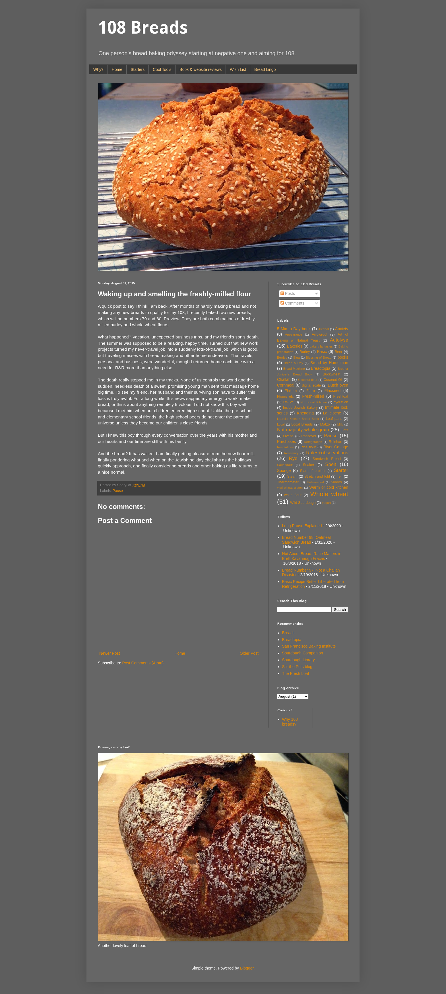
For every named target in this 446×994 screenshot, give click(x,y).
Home (117, 69)
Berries (282, 357)
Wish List (238, 69)
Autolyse (339, 340)
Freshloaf (340, 397)
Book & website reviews (200, 69)
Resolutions (285, 447)
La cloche (332, 413)
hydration (340, 402)
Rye (293, 458)
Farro (310, 391)
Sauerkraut (285, 465)
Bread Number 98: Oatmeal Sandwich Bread (306, 540)
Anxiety (341, 328)
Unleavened (315, 482)
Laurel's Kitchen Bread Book (298, 418)
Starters (137, 69)
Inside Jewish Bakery (300, 408)
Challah (283, 379)
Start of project (312, 471)
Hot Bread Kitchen (313, 402)
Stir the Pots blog (297, 666)
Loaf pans (334, 419)
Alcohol (323, 329)
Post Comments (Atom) (143, 663)
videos (336, 482)
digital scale (311, 385)
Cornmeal (285, 385)
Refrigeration (313, 441)
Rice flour (308, 447)
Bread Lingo (265, 69)
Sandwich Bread (327, 459)
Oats (344, 430)
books (343, 357)
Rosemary (291, 453)
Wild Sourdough (303, 503)
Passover (308, 436)
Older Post (249, 653)
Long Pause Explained (302, 525)
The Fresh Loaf (295, 673)
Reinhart (335, 442)
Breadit (288, 633)
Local (281, 424)
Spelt (330, 464)
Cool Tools (162, 69)
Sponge (284, 470)
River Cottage (335, 447)
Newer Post (109, 653)
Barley (305, 352)
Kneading (305, 413)
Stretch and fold (317, 476)
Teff (339, 476)
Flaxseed (333, 390)
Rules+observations (327, 452)
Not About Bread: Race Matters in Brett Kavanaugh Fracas (312, 556)
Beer (338, 352)
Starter (341, 470)
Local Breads (302, 424)
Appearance (293, 334)
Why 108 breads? (290, 721)
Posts (287, 293)
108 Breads (143, 28)
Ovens (288, 436)
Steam (292, 476)
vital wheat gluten (290, 487)
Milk (340, 424)
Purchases (286, 441)
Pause (118, 491)
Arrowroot (319, 334)
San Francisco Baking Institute (309, 646)
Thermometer (288, 482)
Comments (292, 303)
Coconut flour (307, 379)
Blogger (246, 968)
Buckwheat (331, 374)
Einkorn (291, 391)
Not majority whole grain (303, 429)
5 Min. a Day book (294, 328)
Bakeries (294, 346)
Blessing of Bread (318, 357)
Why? (98, 69)
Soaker (308, 465)
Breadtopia (320, 368)
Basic (322, 351)
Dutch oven (338, 385)
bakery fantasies (321, 346)
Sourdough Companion (302, 653)
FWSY (288, 402)
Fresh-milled (313, 396)
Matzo (325, 424)
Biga (296, 357)
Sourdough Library (298, 660)
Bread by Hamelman (329, 362)
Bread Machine (294, 368)
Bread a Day (293, 363)
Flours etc (285, 397)
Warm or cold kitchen (328, 487)
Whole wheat (329, 494)
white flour (293, 495)
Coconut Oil (332, 380)
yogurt (326, 502)
